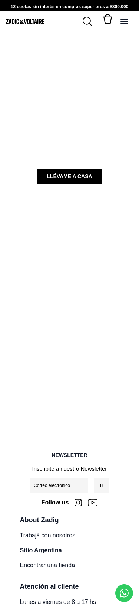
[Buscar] (91, 21)
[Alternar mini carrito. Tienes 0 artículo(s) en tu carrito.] (107, 21)
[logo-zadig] (25, 21)
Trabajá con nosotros (48, 535)
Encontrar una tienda (47, 565)
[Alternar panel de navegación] (124, 21)
